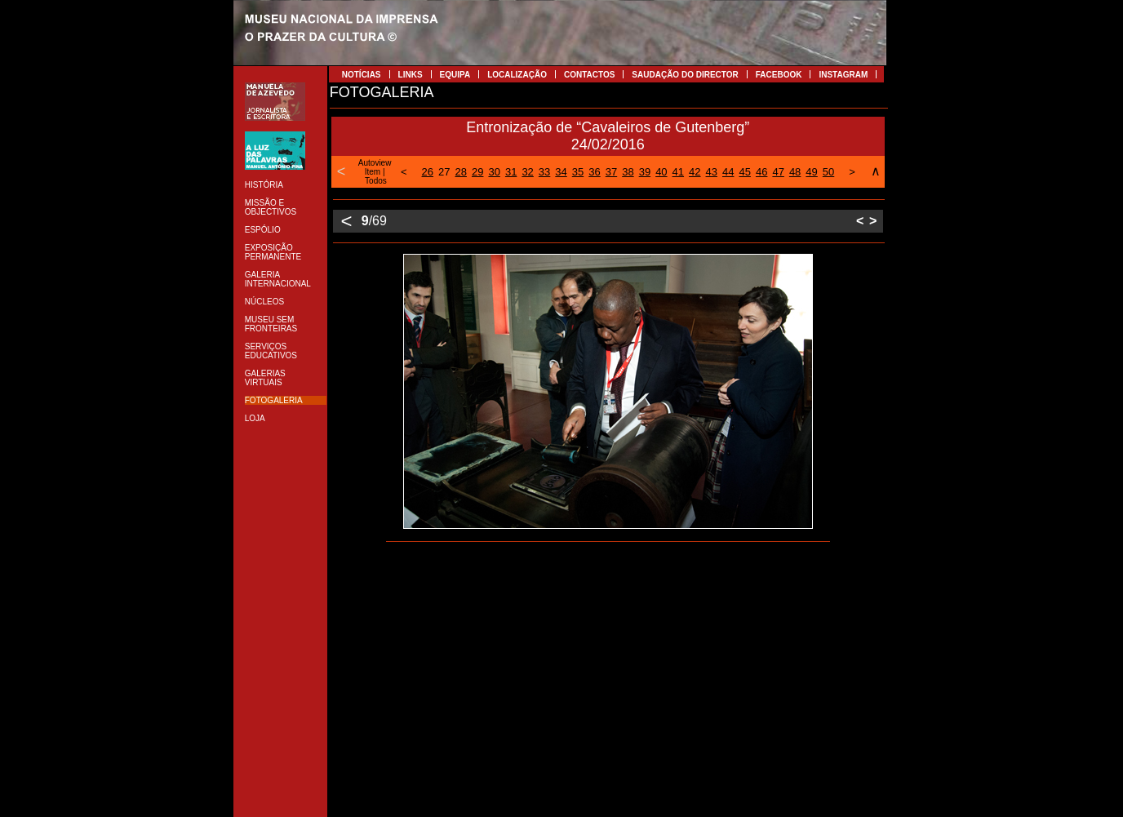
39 (644, 172)
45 (744, 172)
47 (777, 172)
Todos (376, 180)
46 (761, 172)
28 (461, 172)
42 (694, 172)
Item (372, 171)
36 (594, 172)
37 (611, 172)
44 (728, 172)
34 (560, 172)
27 (444, 172)
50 (828, 172)
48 (795, 172)
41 (678, 172)
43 (711, 172)
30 (493, 172)
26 (427, 172)
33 (544, 172)
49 (811, 172)
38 (627, 172)
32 (527, 172)
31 (511, 172)
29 (477, 172)
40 (661, 172)
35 (578, 172)
